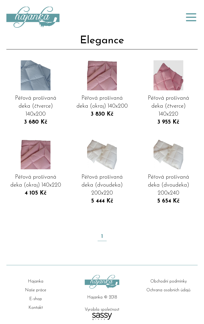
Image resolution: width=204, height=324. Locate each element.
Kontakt (35, 308)
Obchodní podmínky (168, 281)
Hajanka (35, 281)
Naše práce (35, 290)
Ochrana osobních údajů (168, 290)
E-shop (35, 299)
